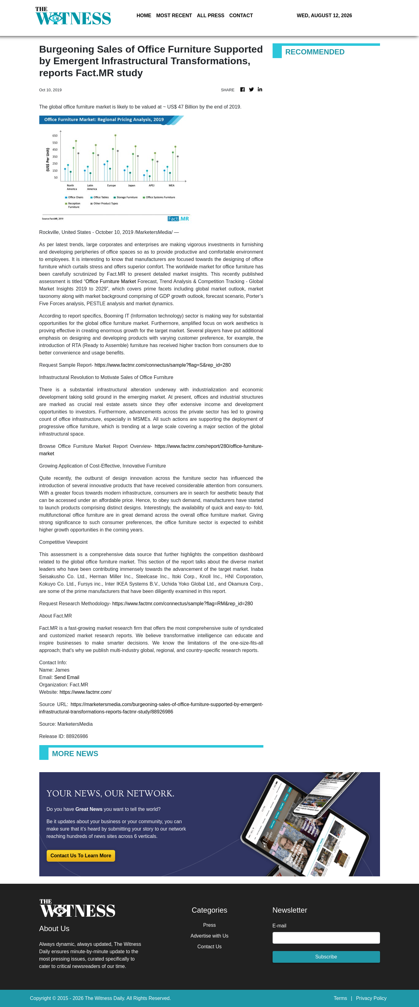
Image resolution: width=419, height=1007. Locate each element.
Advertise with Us (210, 935)
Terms (340, 998)
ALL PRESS (210, 15)
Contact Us (209, 946)
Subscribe (326, 956)
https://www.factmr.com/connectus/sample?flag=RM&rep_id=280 (182, 603)
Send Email (66, 677)
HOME (144, 15)
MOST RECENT (174, 15)
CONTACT (241, 15)
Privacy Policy (371, 998)
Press (209, 925)
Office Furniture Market (111, 281)
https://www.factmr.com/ (85, 692)
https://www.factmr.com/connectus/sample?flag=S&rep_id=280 (163, 365)
